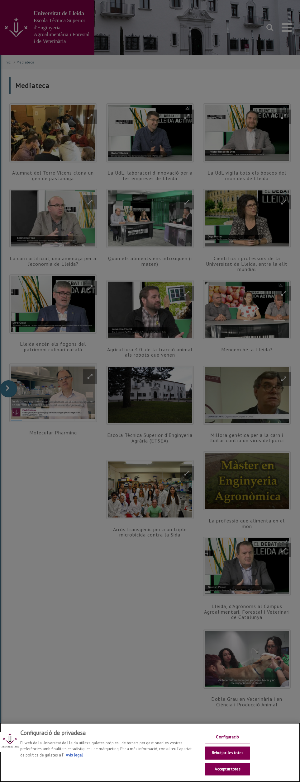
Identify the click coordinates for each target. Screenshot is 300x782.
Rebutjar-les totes (227, 758)
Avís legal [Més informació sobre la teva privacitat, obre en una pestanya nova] (74, 760)
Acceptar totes (227, 774)
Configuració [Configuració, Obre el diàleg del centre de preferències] (227, 742)
